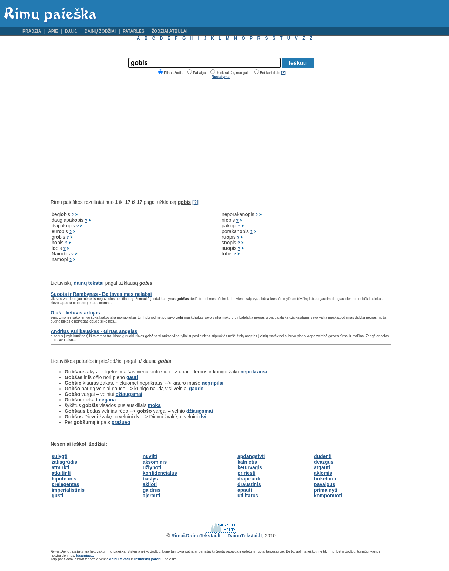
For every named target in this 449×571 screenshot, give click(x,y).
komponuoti (328, 495)
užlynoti (152, 467)
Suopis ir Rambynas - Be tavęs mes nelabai (101, 294)
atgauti (322, 467)
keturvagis (249, 467)
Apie (53, 31)
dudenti (323, 456)
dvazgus (324, 462)
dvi (202, 416)
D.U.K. (71, 31)
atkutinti (61, 473)
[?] (283, 73)
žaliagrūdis (64, 462)
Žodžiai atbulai (170, 31)
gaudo (196, 388)
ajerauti (151, 495)
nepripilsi (212, 383)
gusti (57, 495)
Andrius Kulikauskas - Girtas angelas (94, 331)
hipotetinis (64, 479)
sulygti (59, 456)
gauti (132, 377)
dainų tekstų (119, 559)
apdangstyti (251, 456)
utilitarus (247, 495)
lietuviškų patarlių (149, 559)
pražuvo (121, 422)
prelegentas (65, 484)
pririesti (246, 473)
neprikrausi (254, 371)
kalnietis (247, 462)
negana (107, 400)
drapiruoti (248, 479)
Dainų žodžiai (100, 31)
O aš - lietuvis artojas (75, 313)
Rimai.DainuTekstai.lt (196, 535)
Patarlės (134, 31)
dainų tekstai (89, 283)
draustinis (249, 484)
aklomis (323, 473)
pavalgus (324, 484)
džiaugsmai (129, 394)
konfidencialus (160, 473)
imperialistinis (68, 490)
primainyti (325, 490)
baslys (150, 479)
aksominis (155, 462)
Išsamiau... (85, 555)
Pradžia (31, 31)
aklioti (150, 484)
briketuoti (325, 479)
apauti (244, 490)
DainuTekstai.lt (244, 535)
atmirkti (60, 467)
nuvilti (150, 456)
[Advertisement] (109, 139)
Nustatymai (221, 77)
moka (154, 405)
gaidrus (152, 490)
